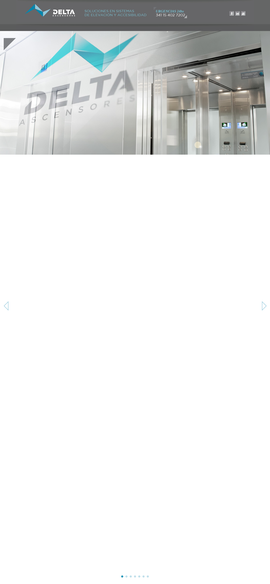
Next (263, 306)
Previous (6, 306)
